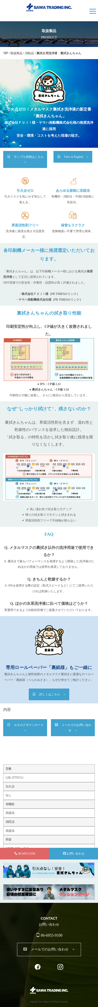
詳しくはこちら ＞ (49, 694)
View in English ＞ (73, 156)
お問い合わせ (74, 853)
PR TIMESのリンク (63, 293)
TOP (5, 53)
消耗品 (29, 53)
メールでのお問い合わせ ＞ (73, 727)
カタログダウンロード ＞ (27, 727)
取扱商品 (16, 53)
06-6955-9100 (49, 935)
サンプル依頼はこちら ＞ (27, 159)
